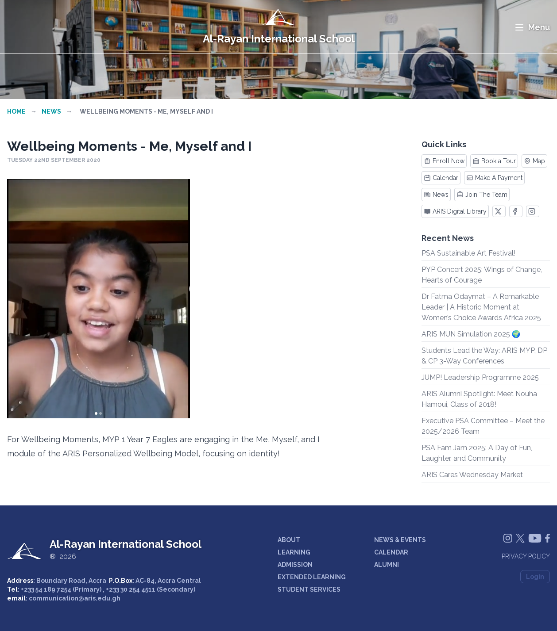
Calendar (441, 177)
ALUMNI (386, 564)
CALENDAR (391, 552)
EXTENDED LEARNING (312, 577)
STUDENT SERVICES (309, 589)
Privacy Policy (526, 556)
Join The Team (481, 194)
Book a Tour (494, 160)
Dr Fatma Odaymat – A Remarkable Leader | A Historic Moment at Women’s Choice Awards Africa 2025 (481, 307)
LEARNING (294, 552)
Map (534, 160)
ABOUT (289, 539)
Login (535, 576)
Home (16, 111)
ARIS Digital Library (455, 211)
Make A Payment (494, 177)
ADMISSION (295, 564)
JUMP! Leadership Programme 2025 (480, 377)
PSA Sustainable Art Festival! (468, 253)
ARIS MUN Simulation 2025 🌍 (471, 334)
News (51, 111)
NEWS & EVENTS (400, 539)
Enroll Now (444, 160)
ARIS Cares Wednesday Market (472, 474)
